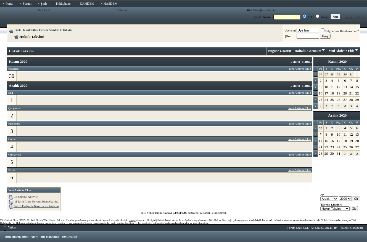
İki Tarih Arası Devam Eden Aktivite (36, 201)
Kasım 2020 (337, 61)
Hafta (295, 61)
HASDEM (111, 4)
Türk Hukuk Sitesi (16, 236)
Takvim (122, 10)
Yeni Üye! (44, 10)
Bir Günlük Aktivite (26, 196)
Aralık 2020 (337, 115)
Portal (10, 4)
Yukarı (11, 227)
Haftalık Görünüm (308, 51)
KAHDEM (87, 4)
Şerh (44, 4)
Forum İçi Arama (355, 17)
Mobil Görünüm (352, 227)
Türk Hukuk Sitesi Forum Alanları (36, 29)
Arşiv (34, 236)
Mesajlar (259, 10)
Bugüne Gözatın (279, 51)
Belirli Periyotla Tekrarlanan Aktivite (36, 206)
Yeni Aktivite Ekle (341, 51)
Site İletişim (69, 236)
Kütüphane (63, 4)
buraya (132, 220)
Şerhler (272, 10)
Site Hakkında (49, 236)
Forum (27, 4)
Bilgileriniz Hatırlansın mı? (340, 31)
